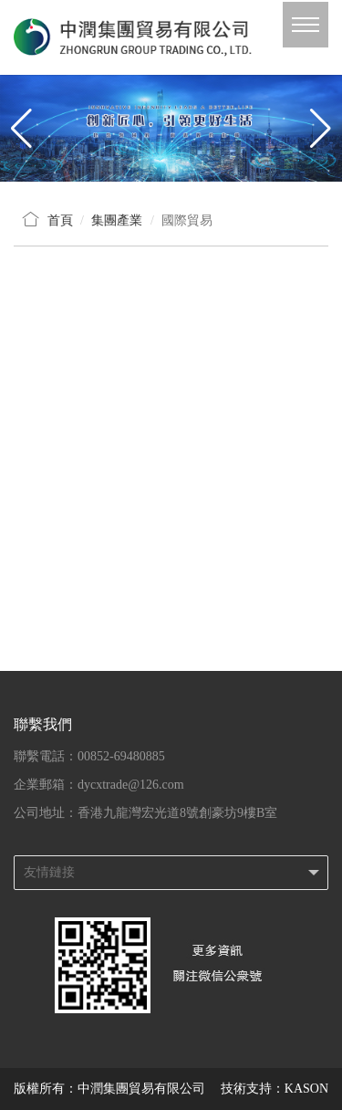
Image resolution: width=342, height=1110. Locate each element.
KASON (306, 1088)
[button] (320, 128)
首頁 (60, 220)
